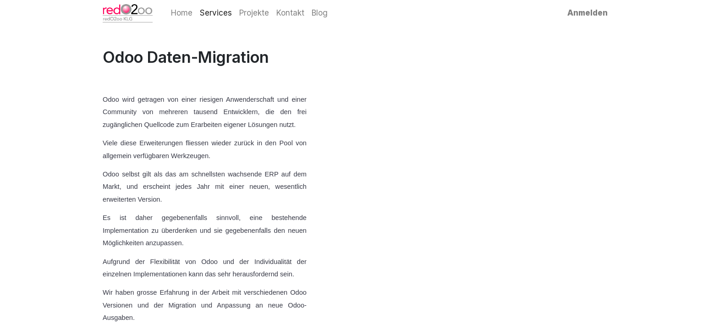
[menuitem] (181, 13)
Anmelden (587, 12)
